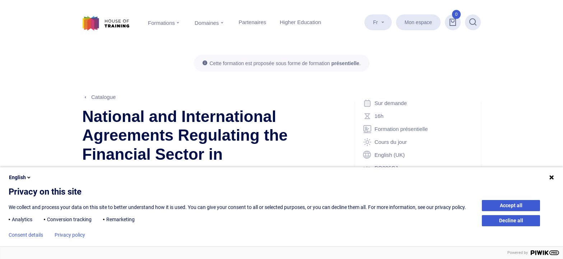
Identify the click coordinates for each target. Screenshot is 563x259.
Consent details (26, 235)
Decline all (511, 220)
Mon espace (418, 22)
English (20, 177)
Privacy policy (70, 235)
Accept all (511, 205)
